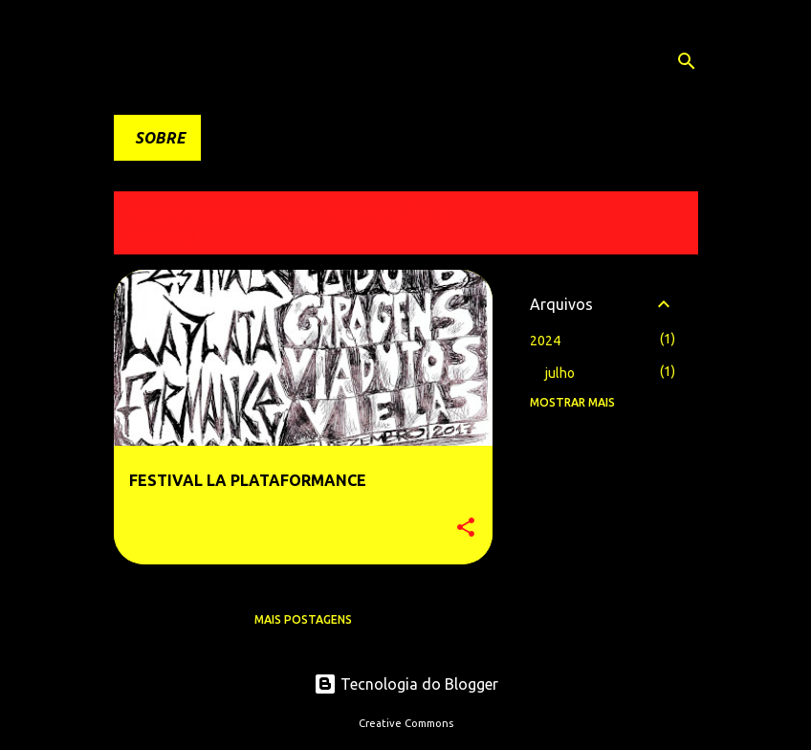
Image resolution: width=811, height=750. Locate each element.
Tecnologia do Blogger (406, 684)
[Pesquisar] (686, 61)
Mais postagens (303, 619)
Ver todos (162, 237)
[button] (465, 528)
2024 (545, 340)
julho (560, 373)
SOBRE (160, 137)
